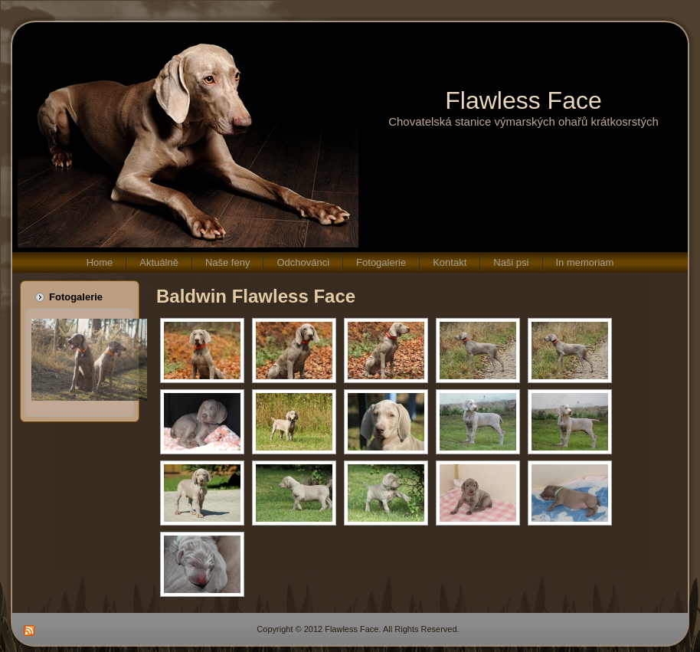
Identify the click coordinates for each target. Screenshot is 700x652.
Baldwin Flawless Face (255, 296)
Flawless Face (523, 100)
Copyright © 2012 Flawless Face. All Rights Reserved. (358, 629)
